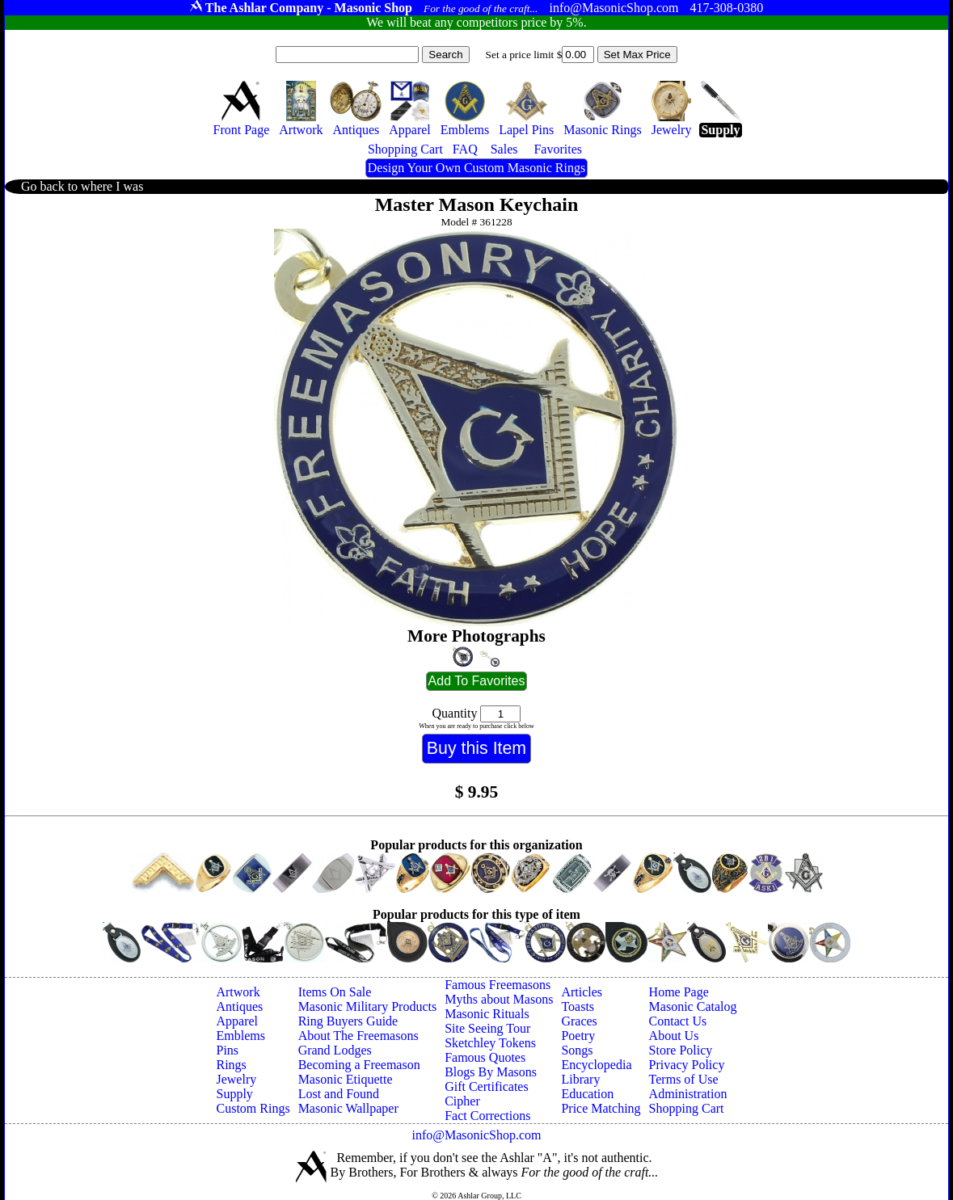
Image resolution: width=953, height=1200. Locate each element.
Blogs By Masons (491, 1072)
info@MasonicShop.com (476, 1135)
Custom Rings (252, 1108)
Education (587, 1094)
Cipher (462, 1101)
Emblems (240, 1035)
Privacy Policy (687, 1065)
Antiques (239, 1006)
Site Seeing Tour (487, 1028)
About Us (674, 1035)
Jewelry (236, 1079)
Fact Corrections (487, 1115)
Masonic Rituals (487, 1014)
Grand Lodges (335, 1050)
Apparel (237, 1021)
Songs (576, 1050)
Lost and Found (338, 1094)
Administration (688, 1094)
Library (580, 1079)
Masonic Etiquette (345, 1079)
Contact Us (678, 1021)
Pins (227, 1050)
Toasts (577, 1006)
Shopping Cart (686, 1108)
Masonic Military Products (367, 1006)
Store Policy (681, 1050)
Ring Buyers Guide (348, 1021)
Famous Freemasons (497, 985)
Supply (234, 1094)
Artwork (237, 992)
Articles (581, 992)
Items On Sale (335, 992)
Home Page (679, 992)
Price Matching (600, 1108)
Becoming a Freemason (359, 1065)
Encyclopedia (596, 1065)
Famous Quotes (485, 1057)
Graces (579, 1021)
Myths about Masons (499, 999)
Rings (231, 1065)
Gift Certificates (487, 1086)
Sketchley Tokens (490, 1043)
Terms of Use (684, 1079)
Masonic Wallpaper (348, 1108)
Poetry (578, 1035)
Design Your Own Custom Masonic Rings (476, 168)
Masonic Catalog (693, 1006)
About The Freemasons (358, 1035)
